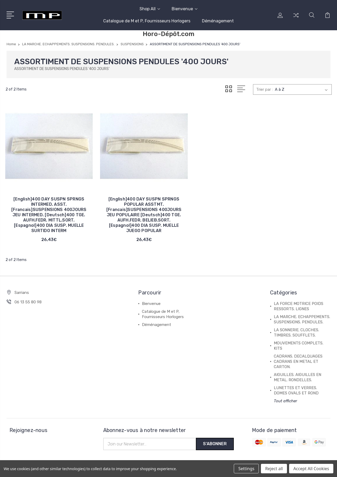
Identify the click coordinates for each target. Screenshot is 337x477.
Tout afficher (285, 394)
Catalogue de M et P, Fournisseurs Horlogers (146, 20)
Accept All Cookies (311, 468)
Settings (246, 468)
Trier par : (264, 89)
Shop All (150, 8)
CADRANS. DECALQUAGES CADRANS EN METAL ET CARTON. (298, 355)
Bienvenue (184, 8)
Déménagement (218, 20)
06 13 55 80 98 (28, 295)
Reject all (274, 468)
